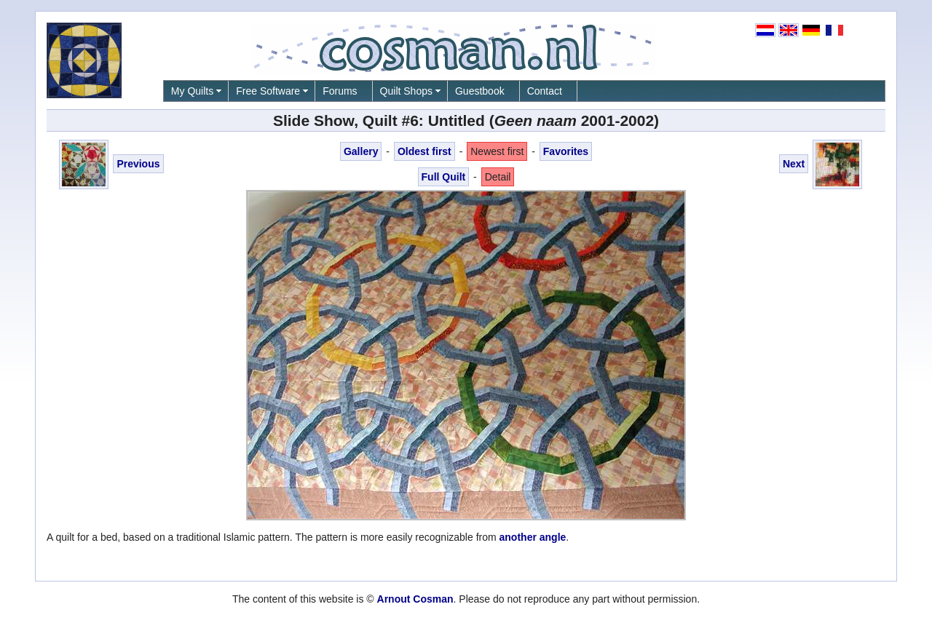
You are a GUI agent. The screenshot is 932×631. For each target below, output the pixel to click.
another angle (532, 537)
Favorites (565, 151)
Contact (544, 91)
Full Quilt (444, 177)
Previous (137, 164)
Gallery (361, 151)
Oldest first (424, 151)
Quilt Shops (406, 91)
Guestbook (480, 91)
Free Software (268, 91)
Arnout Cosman (415, 599)
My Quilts (192, 91)
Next (794, 164)
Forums (340, 91)
